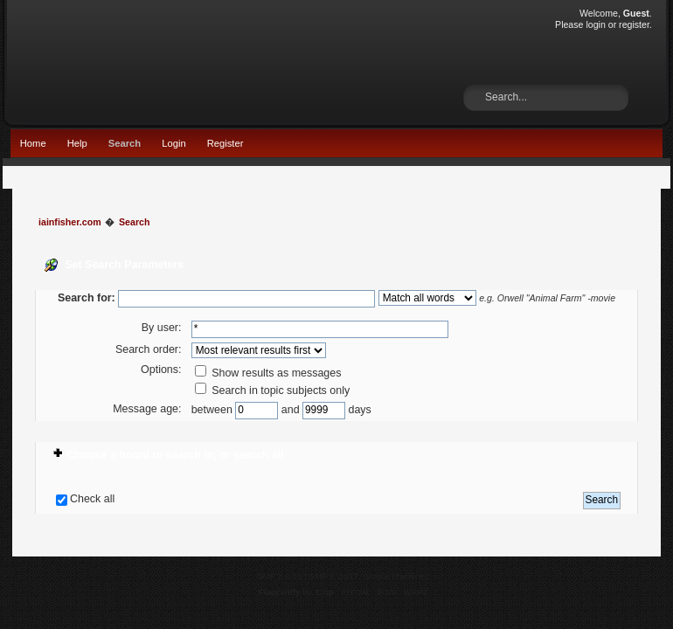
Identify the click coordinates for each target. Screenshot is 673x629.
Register (225, 143)
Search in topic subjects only (272, 390)
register (634, 24)
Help (77, 143)
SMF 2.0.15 (279, 576)
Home (33, 143)
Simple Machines (396, 576)
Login (173, 143)
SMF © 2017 (333, 576)
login (595, 24)
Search (124, 143)
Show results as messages (268, 373)
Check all (92, 499)
